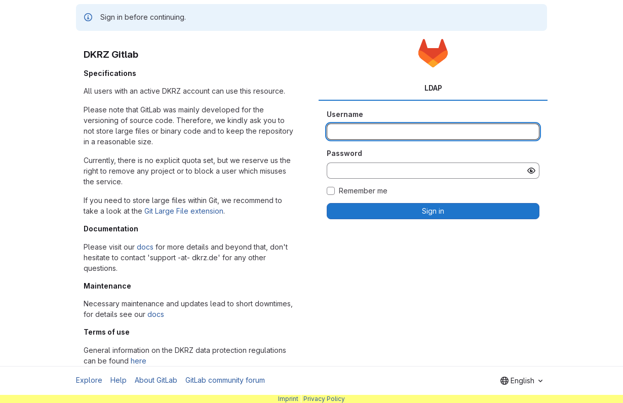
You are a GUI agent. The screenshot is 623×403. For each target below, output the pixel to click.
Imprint (288, 398)
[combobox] (521, 381)
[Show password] (531, 171)
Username (345, 114)
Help (118, 380)
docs (145, 247)
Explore (89, 380)
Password (344, 153)
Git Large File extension (183, 211)
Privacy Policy (324, 398)
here (138, 360)
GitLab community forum (225, 380)
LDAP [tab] (433, 88)
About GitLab (156, 380)
